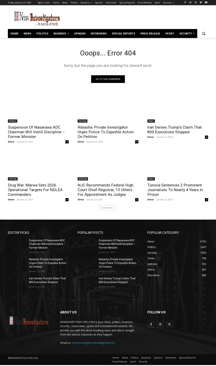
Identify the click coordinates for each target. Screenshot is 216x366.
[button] (203, 33)
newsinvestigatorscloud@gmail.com (93, 343)
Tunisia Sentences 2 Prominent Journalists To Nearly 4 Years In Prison (175, 191)
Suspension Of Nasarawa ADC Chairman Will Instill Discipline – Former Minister (36, 133)
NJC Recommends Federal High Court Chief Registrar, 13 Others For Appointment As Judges (105, 191)
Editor (11, 142)
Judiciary (83, 179)
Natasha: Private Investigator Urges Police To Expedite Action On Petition (106, 133)
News (151, 121)
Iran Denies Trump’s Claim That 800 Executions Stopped (174, 130)
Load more (108, 208)
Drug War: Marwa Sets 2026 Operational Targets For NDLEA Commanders (35, 191)
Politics (12, 121)
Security (82, 121)
